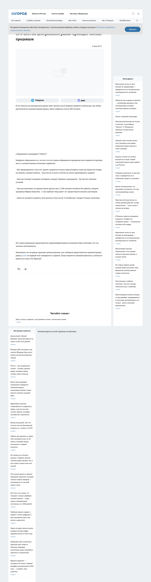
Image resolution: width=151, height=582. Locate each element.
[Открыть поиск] (133, 14)
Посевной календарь (54, 20)
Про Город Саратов (86, 499)
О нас (10, 514)
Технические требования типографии (46, 511)
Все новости (16, 20)
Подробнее (64, 548)
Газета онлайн (58, 14)
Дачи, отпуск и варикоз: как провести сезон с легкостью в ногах (60, 320)
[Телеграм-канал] (37, 100)
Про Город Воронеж (68, 496)
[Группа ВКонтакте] (100, 499)
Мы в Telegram (107, 20)
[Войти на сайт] (138, 14)
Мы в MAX (72, 20)
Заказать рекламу (89, 20)
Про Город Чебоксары (14, 496)
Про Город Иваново (86, 496)
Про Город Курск (31, 499)
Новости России (39, 14)
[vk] (19, 269)
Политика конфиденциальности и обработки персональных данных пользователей (32, 551)
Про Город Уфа (66, 499)
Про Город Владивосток (51, 501)
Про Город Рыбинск (50, 499)
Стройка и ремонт (33, 20)
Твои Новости (12, 499)
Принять (132, 29)
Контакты (38, 514)
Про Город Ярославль (50, 496)
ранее (24, 255)
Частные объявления (79, 14)
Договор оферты (13, 511)
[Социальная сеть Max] (82, 100)
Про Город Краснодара (69, 501)
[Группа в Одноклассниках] (105, 499)
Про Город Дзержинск (32, 501)
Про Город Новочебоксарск (34, 496)
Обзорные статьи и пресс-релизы (71, 511)
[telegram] (26, 269)
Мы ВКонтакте (125, 20)
